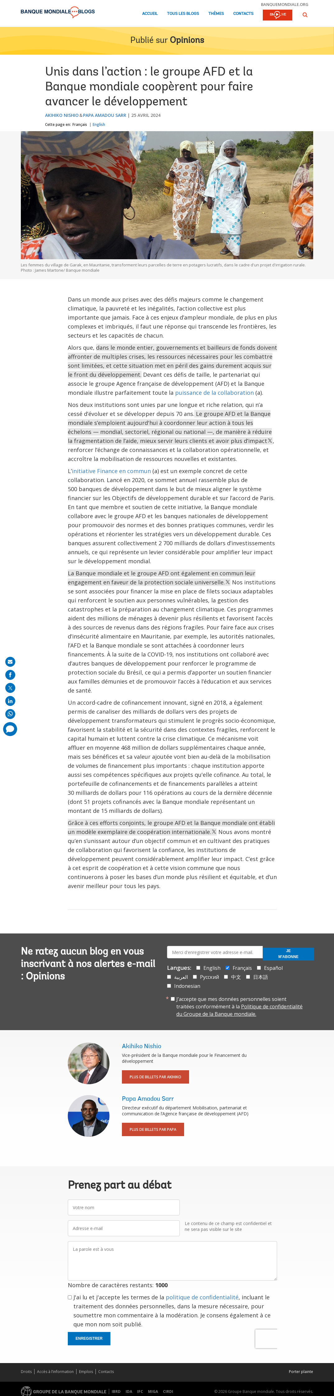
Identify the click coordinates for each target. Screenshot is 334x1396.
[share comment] (10, 729)
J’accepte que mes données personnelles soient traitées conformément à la (239, 1006)
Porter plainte (301, 1371)
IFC (140, 1391)
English (99, 124)
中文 (236, 977)
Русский (209, 977)
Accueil (150, 14)
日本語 (260, 977)
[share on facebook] (10, 675)
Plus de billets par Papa (153, 1129)
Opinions (187, 40)
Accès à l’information (55, 1371)
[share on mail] (10, 662)
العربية (181, 977)
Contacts (243, 14)
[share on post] (10, 688)
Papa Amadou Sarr (104, 115)
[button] (305, 14)
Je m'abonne (288, 954)
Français (79, 124)
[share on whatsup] (10, 714)
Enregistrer (89, 1338)
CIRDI (168, 1391)
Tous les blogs (183, 14)
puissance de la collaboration (214, 392)
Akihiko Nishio (62, 115)
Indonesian (187, 986)
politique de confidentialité (202, 1297)
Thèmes (216, 14)
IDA (129, 1391)
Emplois (86, 1371)
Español (273, 968)
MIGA (153, 1391)
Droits (26, 1371)
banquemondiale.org (284, 4)
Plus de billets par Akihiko (155, 1077)
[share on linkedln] (10, 701)
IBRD (116, 1391)
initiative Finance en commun (111, 471)
